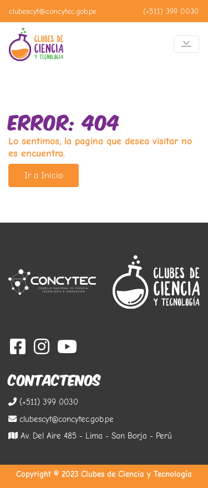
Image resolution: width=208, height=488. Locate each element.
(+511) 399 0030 (171, 11)
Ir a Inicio (43, 175)
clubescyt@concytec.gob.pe (53, 11)
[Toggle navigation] (186, 44)
